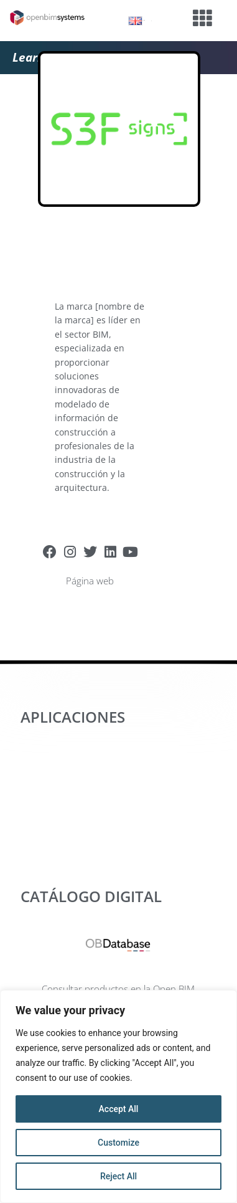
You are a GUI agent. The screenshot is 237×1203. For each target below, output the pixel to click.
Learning (36, 57)
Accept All (119, 1109)
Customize (118, 1143)
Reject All (118, 1176)
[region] (118, 1096)
